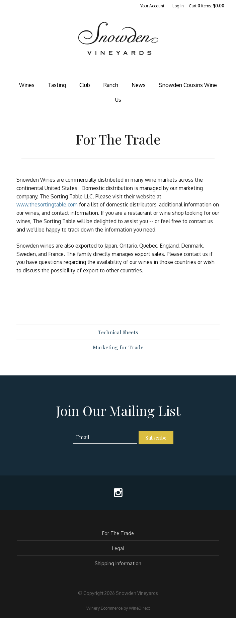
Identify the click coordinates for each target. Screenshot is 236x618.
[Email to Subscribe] (105, 437)
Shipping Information (118, 563)
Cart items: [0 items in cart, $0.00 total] (206, 5)
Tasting (57, 85)
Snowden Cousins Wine (188, 85)
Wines (26, 85)
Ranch (110, 85)
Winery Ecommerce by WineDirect (118, 608)
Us (118, 99)
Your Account (152, 5)
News (139, 85)
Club (84, 85)
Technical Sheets (118, 332)
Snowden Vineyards (118, 45)
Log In (178, 5)
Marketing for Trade (118, 347)
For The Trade (118, 533)
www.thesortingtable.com (47, 204)
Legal (118, 548)
